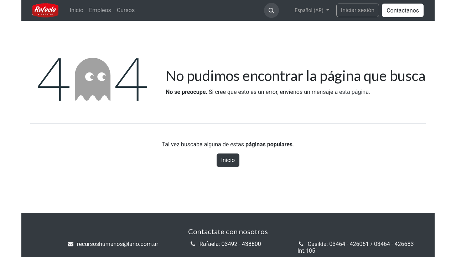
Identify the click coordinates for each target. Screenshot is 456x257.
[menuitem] (76, 10)
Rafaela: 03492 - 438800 (230, 244)
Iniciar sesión (357, 10)
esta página (354, 92)
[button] (271, 10)
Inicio (228, 160)
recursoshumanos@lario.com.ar (117, 244)
